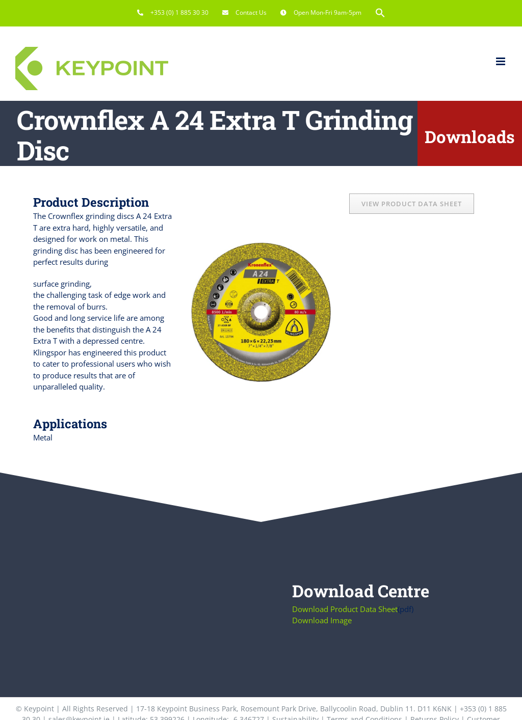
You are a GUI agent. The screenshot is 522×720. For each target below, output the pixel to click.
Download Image (322, 620)
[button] (380, 12)
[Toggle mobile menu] (501, 61)
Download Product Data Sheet (345, 609)
